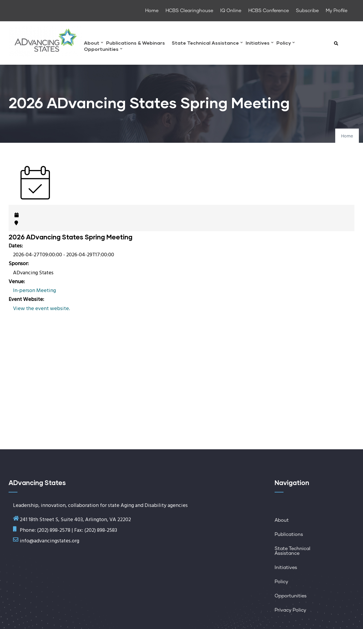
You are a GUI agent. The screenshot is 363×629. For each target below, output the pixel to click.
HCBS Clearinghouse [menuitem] (189, 10)
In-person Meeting (34, 290)
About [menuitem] (93, 43)
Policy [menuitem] (285, 43)
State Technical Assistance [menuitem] (207, 43)
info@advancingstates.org (49, 541)
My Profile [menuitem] (336, 10)
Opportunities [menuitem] (103, 50)
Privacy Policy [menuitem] (290, 610)
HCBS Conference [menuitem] (268, 10)
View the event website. (41, 308)
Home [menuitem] (151, 10)
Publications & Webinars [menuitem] (135, 43)
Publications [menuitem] (289, 534)
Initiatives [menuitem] (259, 43)
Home (347, 136)
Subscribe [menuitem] (307, 10)
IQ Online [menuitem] (230, 10)
